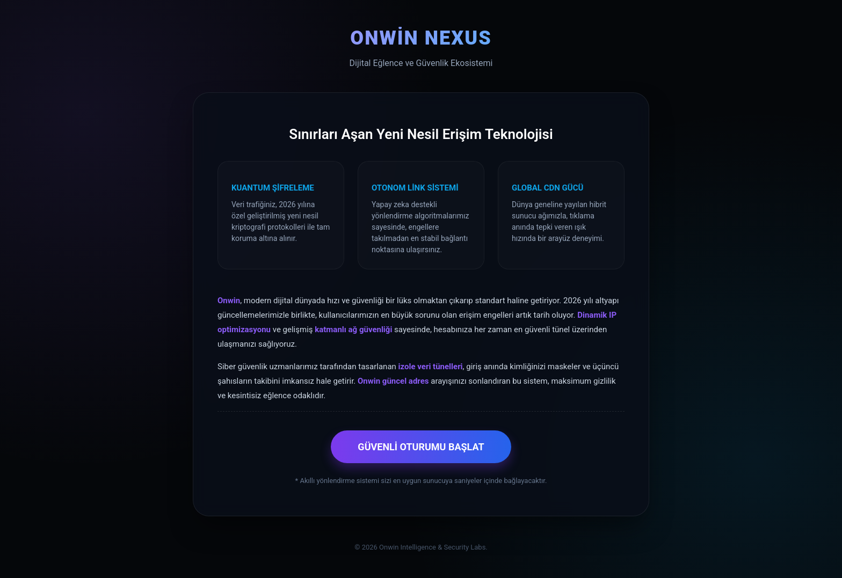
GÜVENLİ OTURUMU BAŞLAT (421, 446)
